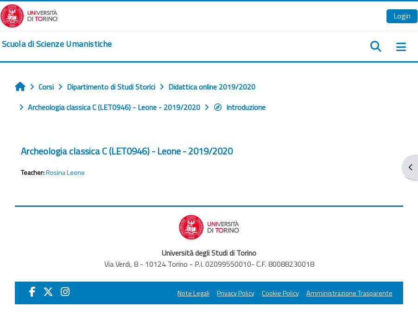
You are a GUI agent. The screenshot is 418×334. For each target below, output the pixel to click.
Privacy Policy (235, 293)
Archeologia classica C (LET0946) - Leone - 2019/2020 (127, 151)
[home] (57, 44)
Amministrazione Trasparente (349, 293)
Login (402, 15)
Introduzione (239, 107)
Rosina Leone (65, 172)
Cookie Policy (280, 293)
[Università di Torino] (29, 14)
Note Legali (193, 293)
